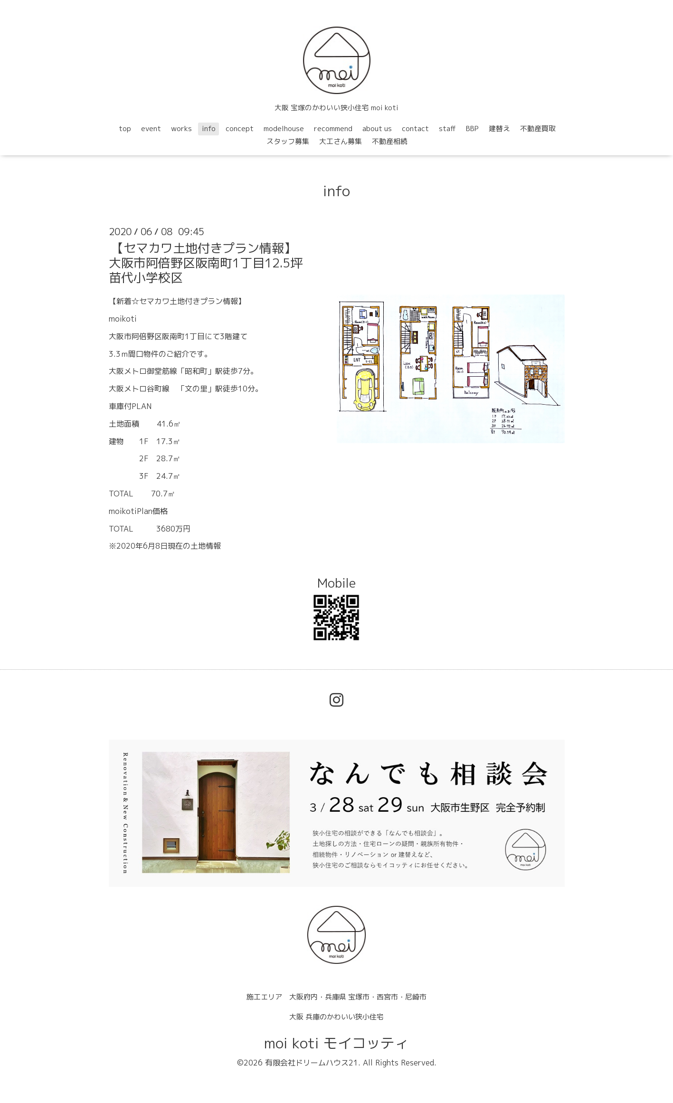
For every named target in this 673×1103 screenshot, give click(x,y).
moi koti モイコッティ (336, 1043)
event (151, 128)
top (125, 128)
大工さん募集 (340, 141)
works (181, 128)
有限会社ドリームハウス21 (311, 1062)
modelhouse (284, 128)
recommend (333, 128)
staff (447, 128)
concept (240, 128)
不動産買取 (538, 128)
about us (377, 128)
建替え (499, 128)
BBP (472, 128)
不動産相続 (390, 141)
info (209, 128)
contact (415, 128)
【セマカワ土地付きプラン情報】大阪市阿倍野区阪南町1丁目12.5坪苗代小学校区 (206, 262)
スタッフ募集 (287, 141)
